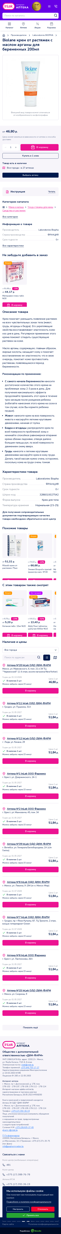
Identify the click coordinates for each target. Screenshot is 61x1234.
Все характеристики (13, 245)
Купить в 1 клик (30, 155)
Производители (19, 35)
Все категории (10, 216)
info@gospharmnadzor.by (13, 1146)
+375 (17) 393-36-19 (20, 1111)
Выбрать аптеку (30, 175)
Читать (51, 191)
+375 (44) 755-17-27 (30, 1067)
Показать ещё (30, 1027)
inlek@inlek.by (27, 1065)
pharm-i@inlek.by (10, 1130)
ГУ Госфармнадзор (11, 1135)
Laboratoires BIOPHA (43, 35)
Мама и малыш (16, 207)
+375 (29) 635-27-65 (24, 1127)
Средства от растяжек (14, 210)
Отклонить (43, 1209)
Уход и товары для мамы (40, 207)
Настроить (18, 1209)
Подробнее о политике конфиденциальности (29, 1201)
